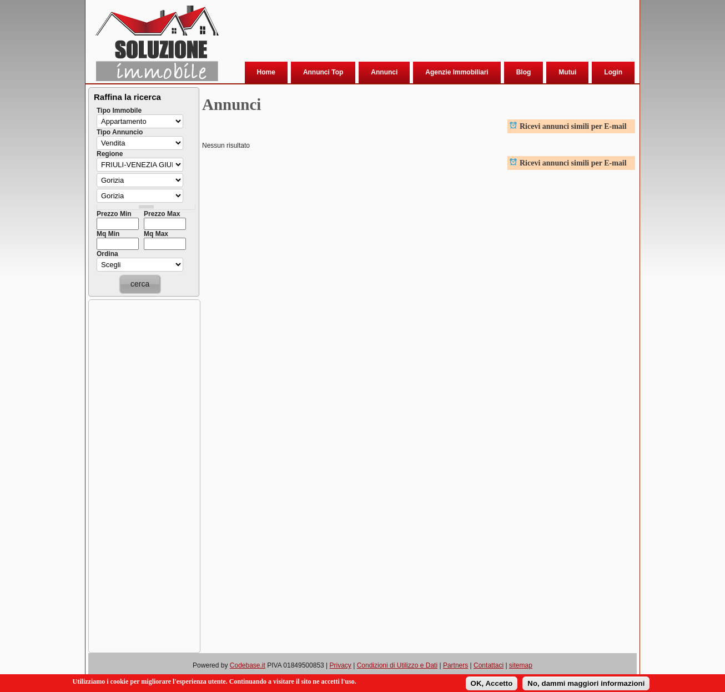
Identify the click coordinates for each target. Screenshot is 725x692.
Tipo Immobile (119, 110)
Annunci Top (323, 72)
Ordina (107, 254)
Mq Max (156, 234)
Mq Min (108, 234)
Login (613, 72)
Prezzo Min (114, 214)
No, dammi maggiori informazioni (586, 684)
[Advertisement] (426, 33)
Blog (523, 72)
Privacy (340, 665)
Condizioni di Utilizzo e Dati (397, 665)
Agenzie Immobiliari (456, 72)
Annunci (384, 72)
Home (266, 72)
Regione (110, 154)
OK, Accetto (492, 684)
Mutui (567, 72)
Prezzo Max (162, 214)
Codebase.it (247, 665)
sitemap (520, 665)
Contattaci (489, 665)
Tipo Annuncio (120, 132)
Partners (455, 665)
